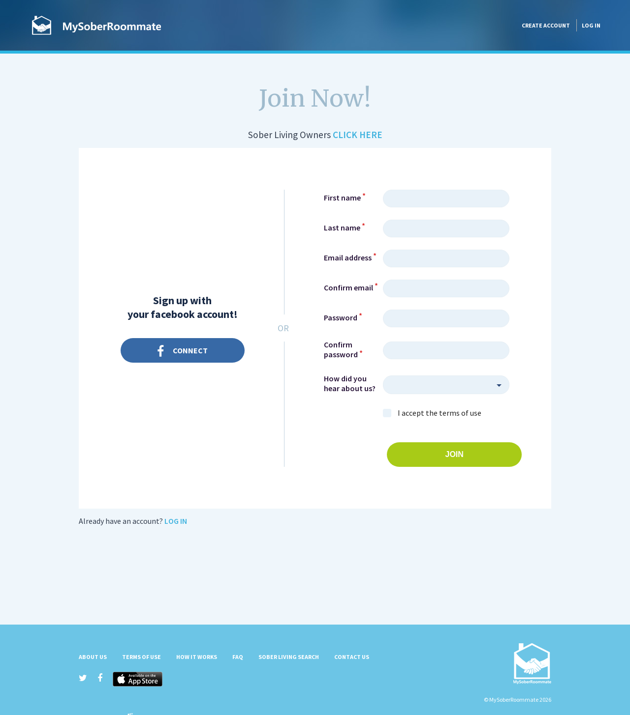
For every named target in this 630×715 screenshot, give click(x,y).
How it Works (196, 656)
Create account (546, 25)
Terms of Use (141, 656)
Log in (591, 25)
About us (93, 656)
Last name (342, 227)
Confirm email (348, 287)
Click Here (357, 135)
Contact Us (351, 656)
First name (342, 197)
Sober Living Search (288, 656)
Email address (348, 257)
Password (340, 317)
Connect (182, 351)
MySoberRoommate (96, 25)
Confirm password (341, 349)
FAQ (237, 656)
